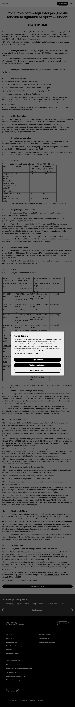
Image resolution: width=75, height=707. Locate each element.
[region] (37, 353)
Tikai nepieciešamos (37, 365)
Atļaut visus (37, 359)
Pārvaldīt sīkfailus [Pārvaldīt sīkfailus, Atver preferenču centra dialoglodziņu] (37, 370)
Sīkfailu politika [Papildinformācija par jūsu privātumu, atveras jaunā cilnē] (32, 353)
